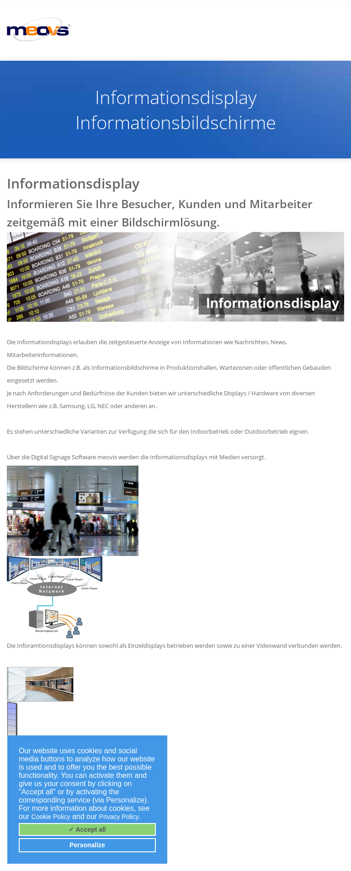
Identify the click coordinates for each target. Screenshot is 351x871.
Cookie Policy (51, 816)
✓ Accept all (87, 829)
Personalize (87, 845)
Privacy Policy (119, 816)
